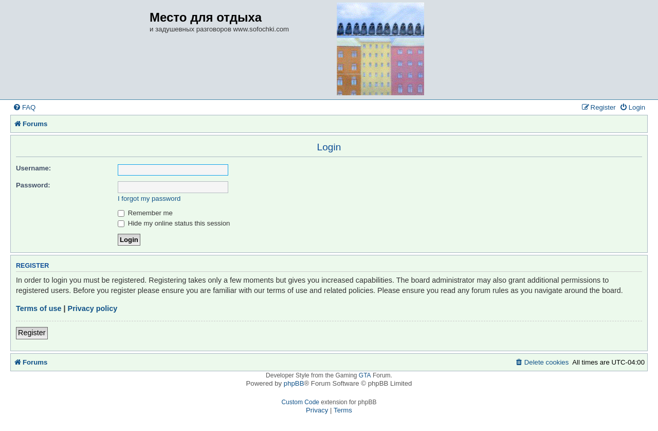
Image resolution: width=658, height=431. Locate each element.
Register (32, 333)
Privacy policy (93, 308)
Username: (33, 168)
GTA (365, 375)
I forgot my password (149, 198)
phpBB (294, 383)
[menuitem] (24, 107)
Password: (33, 185)
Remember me (145, 213)
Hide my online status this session (174, 223)
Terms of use (39, 308)
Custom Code (300, 402)
